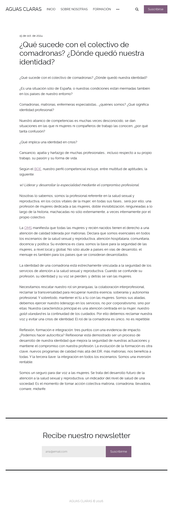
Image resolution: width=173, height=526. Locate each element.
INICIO (51, 9)
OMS (28, 228)
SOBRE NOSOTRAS (74, 9)
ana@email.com (88, 451)
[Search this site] (137, 9)
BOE (37, 169)
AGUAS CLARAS (24, 9)
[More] (118, 9)
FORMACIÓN (102, 9)
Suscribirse (155, 9)
